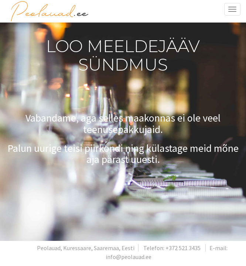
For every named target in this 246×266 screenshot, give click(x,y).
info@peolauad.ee (128, 256)
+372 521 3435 (183, 248)
